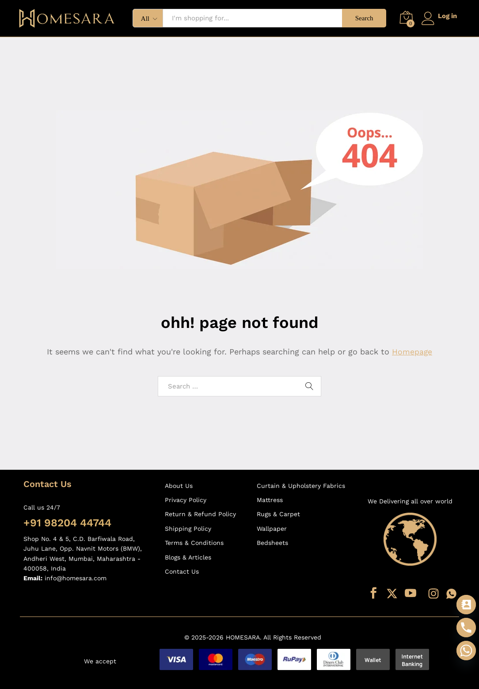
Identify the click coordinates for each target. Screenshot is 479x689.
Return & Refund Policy (200, 514)
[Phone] (466, 627)
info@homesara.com (75, 578)
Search (362, 18)
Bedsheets (272, 542)
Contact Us (182, 571)
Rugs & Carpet (278, 514)
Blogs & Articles (188, 557)
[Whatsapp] (466, 650)
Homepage (412, 351)
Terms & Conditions (194, 542)
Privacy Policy (185, 499)
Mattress (270, 499)
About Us (179, 485)
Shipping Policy (188, 528)
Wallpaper (272, 528)
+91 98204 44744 (67, 523)
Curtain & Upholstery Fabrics (301, 485)
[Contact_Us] (466, 604)
